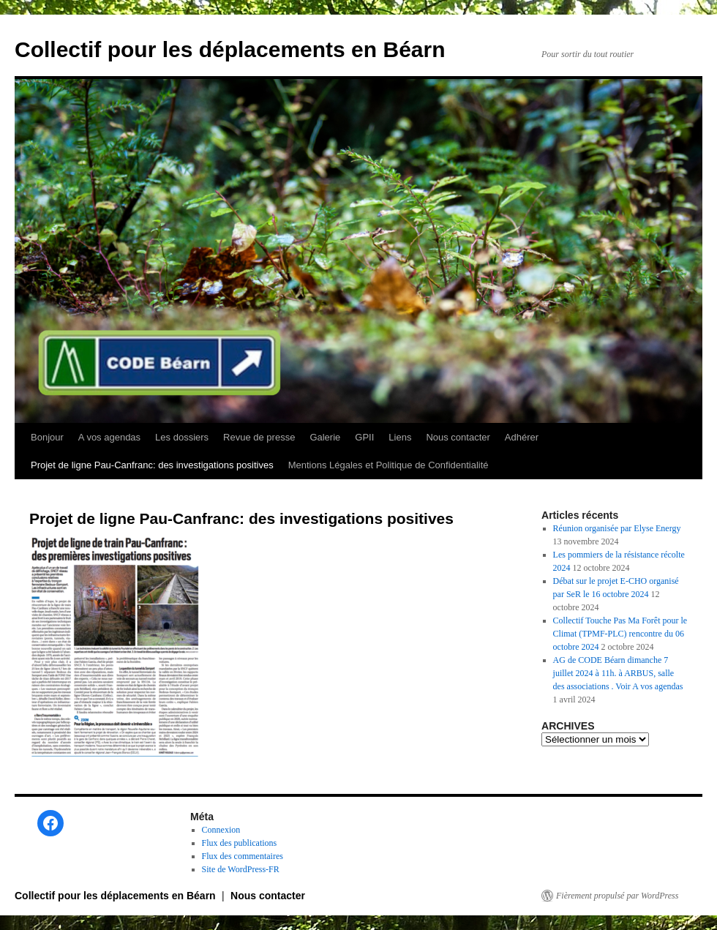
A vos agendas (109, 437)
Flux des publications (239, 843)
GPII (364, 437)
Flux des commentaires (242, 856)
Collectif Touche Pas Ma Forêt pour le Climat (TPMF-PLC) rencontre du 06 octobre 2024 (620, 633)
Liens (399, 437)
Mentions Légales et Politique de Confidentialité (388, 465)
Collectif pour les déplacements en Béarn (230, 49)
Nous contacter (457, 437)
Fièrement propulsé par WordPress (617, 895)
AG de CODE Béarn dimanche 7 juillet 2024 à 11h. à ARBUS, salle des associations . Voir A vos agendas (618, 673)
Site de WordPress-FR (240, 869)
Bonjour (47, 437)
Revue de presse (259, 437)
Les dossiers (182, 437)
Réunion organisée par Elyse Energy (617, 528)
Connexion (221, 830)
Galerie (324, 437)
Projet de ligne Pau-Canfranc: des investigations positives (152, 465)
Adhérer (521, 437)
